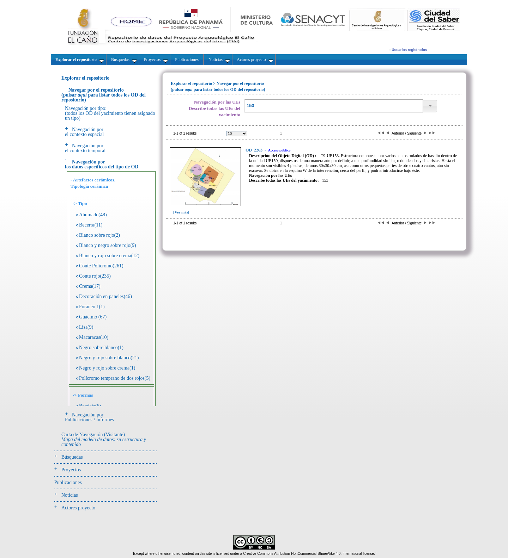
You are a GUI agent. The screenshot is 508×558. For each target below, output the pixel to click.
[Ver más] (181, 212)
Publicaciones (68, 482)
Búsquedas (72, 457)
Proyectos (71, 469)
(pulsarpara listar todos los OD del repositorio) (103, 95)
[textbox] (333, 106)
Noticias (69, 495)
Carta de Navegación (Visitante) (103, 439)
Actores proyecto (78, 507)
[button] (430, 106)
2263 (255, 150)
